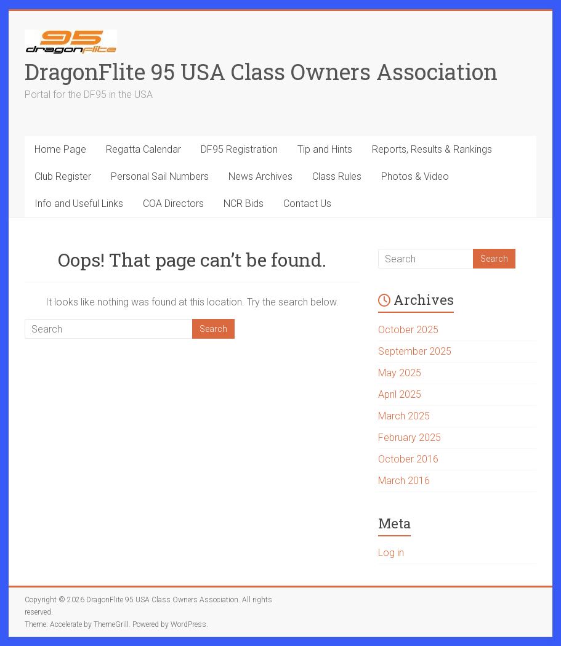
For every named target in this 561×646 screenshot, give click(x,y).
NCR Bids (244, 203)
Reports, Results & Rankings (432, 149)
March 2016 (404, 481)
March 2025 (404, 416)
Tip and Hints (324, 149)
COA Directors (173, 203)
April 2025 (399, 394)
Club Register (62, 176)
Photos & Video (415, 176)
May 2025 (399, 373)
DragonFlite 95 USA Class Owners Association (261, 71)
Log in (391, 553)
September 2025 (414, 351)
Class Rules (336, 176)
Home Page (60, 149)
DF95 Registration (239, 149)
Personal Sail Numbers (160, 176)
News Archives (260, 176)
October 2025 (408, 330)
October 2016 (408, 459)
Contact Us (307, 203)
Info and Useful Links (78, 203)
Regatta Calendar (143, 149)
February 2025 (409, 437)
